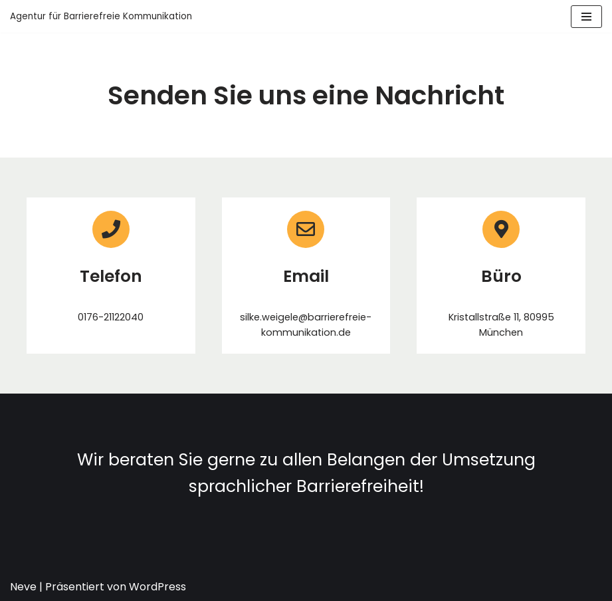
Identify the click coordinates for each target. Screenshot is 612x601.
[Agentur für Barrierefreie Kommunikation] (101, 16)
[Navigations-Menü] (586, 16)
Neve (23, 586)
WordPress (157, 586)
